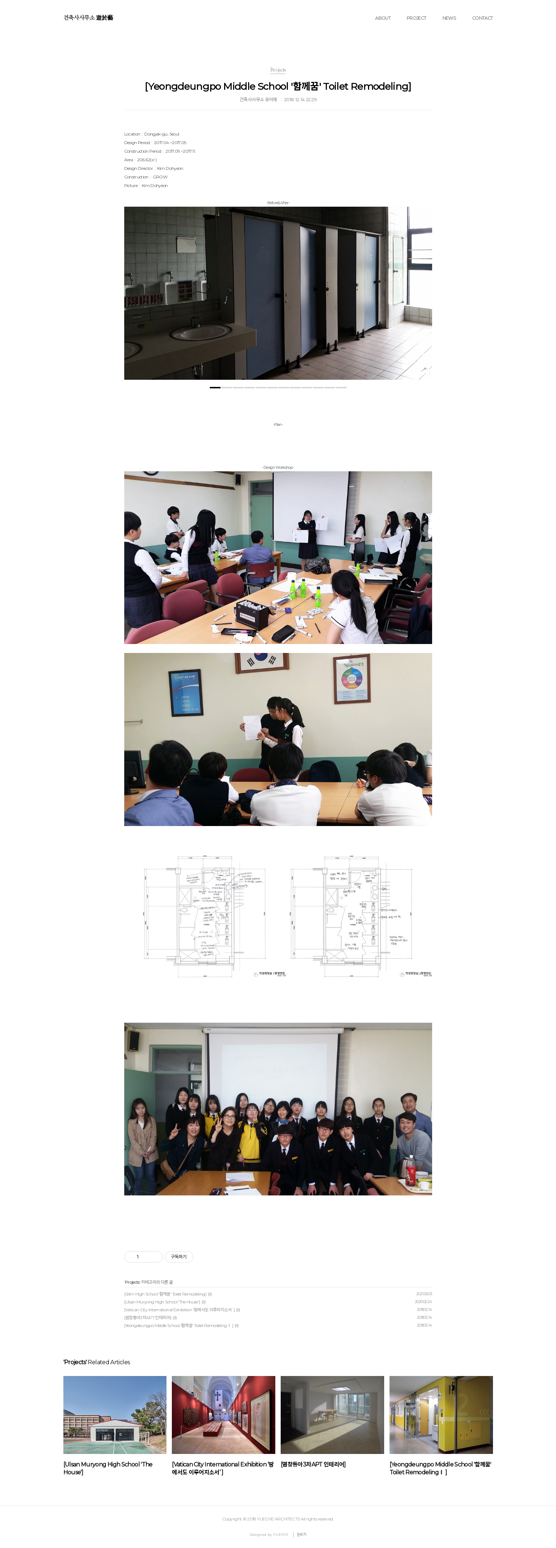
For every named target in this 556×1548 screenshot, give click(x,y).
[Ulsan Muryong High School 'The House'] (162, 1301)
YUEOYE (281, 1535)
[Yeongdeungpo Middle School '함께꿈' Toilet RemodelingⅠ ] (178, 1325)
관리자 (302, 1535)
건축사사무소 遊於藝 (88, 18)
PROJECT (416, 18)
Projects (132, 1282)
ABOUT (383, 18)
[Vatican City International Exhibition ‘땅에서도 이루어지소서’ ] (179, 1309)
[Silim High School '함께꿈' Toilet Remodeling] (165, 1294)
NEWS (449, 18)
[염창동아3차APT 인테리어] (147, 1317)
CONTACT (482, 18)
